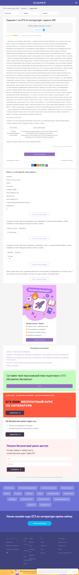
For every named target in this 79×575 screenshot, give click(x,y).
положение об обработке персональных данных (50, 477)
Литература (32, 555)
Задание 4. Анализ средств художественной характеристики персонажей (29, 363)
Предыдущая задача (12, 160)
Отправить (15, 469)
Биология (29, 493)
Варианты (43, 553)
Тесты (42, 549)
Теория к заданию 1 (12, 366)
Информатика (68, 493)
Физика (7, 493)
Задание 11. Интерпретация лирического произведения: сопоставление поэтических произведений (37, 355)
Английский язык (53, 493)
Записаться (14, 413)
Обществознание (67, 488)
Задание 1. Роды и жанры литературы (18, 352)
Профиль (26, 550)
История (17, 493)
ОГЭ (42, 538)
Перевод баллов (62, 542)
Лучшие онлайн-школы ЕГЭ (64, 553)
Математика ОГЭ (43, 499)
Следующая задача (67, 160)
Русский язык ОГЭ (26, 499)
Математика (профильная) (27, 488)
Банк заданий (61, 538)
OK (74, 571)
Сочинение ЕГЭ (61, 545)
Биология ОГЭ (45, 505)
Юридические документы (12, 545)
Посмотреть (39, 30)
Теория (42, 542)
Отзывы (60, 549)
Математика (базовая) (49, 488)
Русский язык (9, 488)
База (25, 556)
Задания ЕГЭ (44, 545)
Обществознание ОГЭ (61, 499)
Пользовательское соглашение (60, 572)
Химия (40, 493)
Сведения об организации (12, 549)
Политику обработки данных (45, 572)
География (12, 499)
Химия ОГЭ (31, 505)
